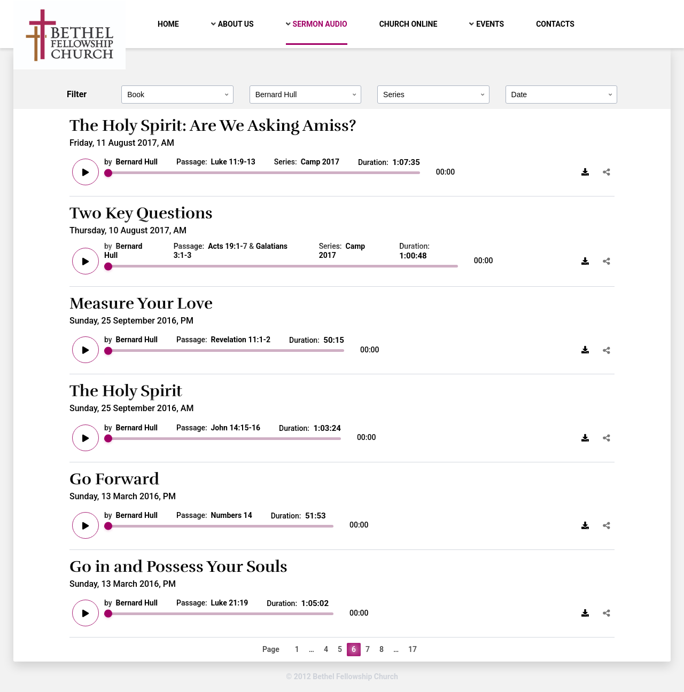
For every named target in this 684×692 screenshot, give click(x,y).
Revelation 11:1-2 (240, 339)
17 (412, 649)
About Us (236, 24)
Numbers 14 (231, 515)
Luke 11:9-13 (233, 162)
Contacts (555, 24)
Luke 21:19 (229, 603)
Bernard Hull (137, 162)
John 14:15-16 (236, 427)
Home (168, 24)
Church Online (408, 24)
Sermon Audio (320, 24)
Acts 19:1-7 (227, 246)
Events (490, 24)
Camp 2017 (320, 162)
